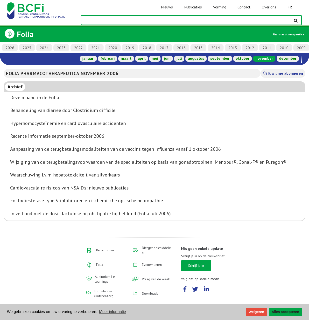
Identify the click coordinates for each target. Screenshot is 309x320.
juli (179, 58)
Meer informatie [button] (112, 312)
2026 (10, 47)
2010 (284, 47)
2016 (181, 47)
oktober (242, 58)
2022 (78, 47)
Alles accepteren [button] (285, 312)
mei (155, 58)
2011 (267, 47)
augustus (196, 58)
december (287, 58)
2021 (95, 47)
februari (107, 58)
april (142, 58)
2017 (164, 47)
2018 (147, 47)
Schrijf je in (196, 265)
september (220, 58)
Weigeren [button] (256, 312)
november (264, 58)
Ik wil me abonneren (283, 73)
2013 (232, 47)
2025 (27, 47)
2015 (198, 47)
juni (167, 58)
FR (290, 7)
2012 (250, 47)
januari (88, 58)
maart (126, 58)
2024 (44, 47)
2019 (130, 47)
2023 (61, 47)
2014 (215, 47)
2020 (112, 47)
